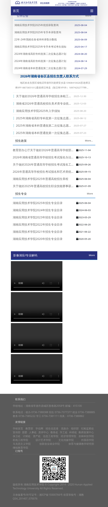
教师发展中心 (86, 432)
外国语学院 (87, 440)
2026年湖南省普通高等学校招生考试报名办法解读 (44, 157)
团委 (24, 432)
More (88, 15)
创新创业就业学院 (49, 444)
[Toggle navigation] (91, 10)
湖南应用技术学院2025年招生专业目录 (38, 203)
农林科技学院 (86, 436)
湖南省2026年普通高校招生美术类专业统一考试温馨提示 (45, 103)
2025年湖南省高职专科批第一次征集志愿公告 (45, 118)
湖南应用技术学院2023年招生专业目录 (38, 217)
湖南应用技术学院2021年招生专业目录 (38, 232)
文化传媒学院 (66, 440)
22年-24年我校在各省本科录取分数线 (35, 39)
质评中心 (43, 432)
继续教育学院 (20, 447)
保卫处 (16, 436)
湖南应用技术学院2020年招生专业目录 (38, 239)
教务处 (54, 432)
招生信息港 (52, 428)
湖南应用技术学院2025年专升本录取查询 (37, 32)
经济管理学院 (68, 436)
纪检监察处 (87, 428)
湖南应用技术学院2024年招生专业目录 (38, 210)
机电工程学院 (20, 440)
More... (89, 140)
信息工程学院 (50, 436)
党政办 (65, 428)
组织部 (75, 428)
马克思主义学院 (22, 444)
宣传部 (16, 432)
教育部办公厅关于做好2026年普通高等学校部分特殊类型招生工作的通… (44, 150)
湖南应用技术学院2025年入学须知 (38, 111)
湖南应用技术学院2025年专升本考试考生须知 (40, 46)
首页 (16, 11)
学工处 (64, 432)
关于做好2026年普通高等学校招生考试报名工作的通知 (44, 164)
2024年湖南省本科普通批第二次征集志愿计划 (40, 68)
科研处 (73, 432)
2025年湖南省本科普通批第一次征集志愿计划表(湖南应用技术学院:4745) (45, 133)
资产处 (37, 436)
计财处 (27, 436)
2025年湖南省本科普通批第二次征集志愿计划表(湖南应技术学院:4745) (45, 125)
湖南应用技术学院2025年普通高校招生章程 (40, 179)
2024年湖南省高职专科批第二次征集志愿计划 (40, 54)
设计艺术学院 (43, 440)
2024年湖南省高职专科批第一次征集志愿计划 (40, 61)
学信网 (39, 428)
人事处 (33, 432)
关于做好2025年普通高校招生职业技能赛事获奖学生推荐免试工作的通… (44, 186)
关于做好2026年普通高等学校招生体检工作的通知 (45, 96)
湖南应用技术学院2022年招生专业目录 (38, 224)
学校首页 (18, 428)
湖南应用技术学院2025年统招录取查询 (36, 25)
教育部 (29, 428)
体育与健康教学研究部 (81, 444)
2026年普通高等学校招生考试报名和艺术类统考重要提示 (44, 172)
